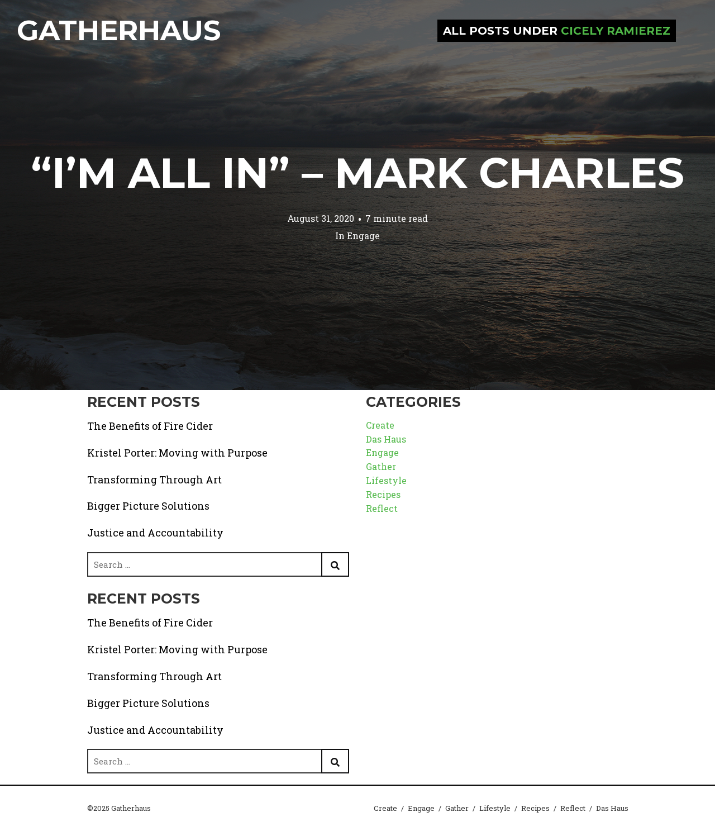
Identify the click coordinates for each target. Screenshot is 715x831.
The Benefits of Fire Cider (150, 426)
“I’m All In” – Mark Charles (357, 173)
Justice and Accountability (155, 532)
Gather (381, 466)
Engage (363, 235)
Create (380, 425)
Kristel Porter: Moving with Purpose (177, 452)
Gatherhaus (119, 30)
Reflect (382, 508)
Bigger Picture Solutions (148, 505)
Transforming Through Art (154, 479)
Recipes (383, 494)
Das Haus (386, 439)
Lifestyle (386, 480)
